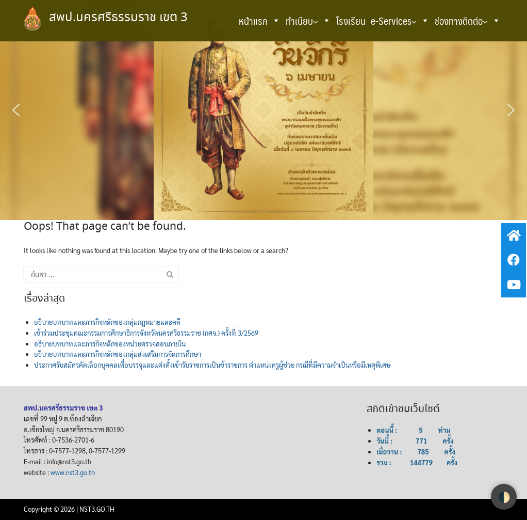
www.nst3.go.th (73, 472)
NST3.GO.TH (96, 509)
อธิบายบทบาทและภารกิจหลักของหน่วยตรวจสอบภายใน (110, 343)
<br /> (257, 444)
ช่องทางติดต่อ (468, 20)
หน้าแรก (260, 20)
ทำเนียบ (308, 20)
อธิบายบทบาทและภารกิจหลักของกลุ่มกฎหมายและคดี (107, 322)
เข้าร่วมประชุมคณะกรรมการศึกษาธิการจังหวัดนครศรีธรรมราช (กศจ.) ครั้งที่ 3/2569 (146, 332)
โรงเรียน (351, 20)
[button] (276, 20)
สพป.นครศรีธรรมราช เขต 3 (118, 18)
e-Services (400, 20)
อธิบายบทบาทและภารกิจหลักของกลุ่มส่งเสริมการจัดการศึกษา (117, 354)
